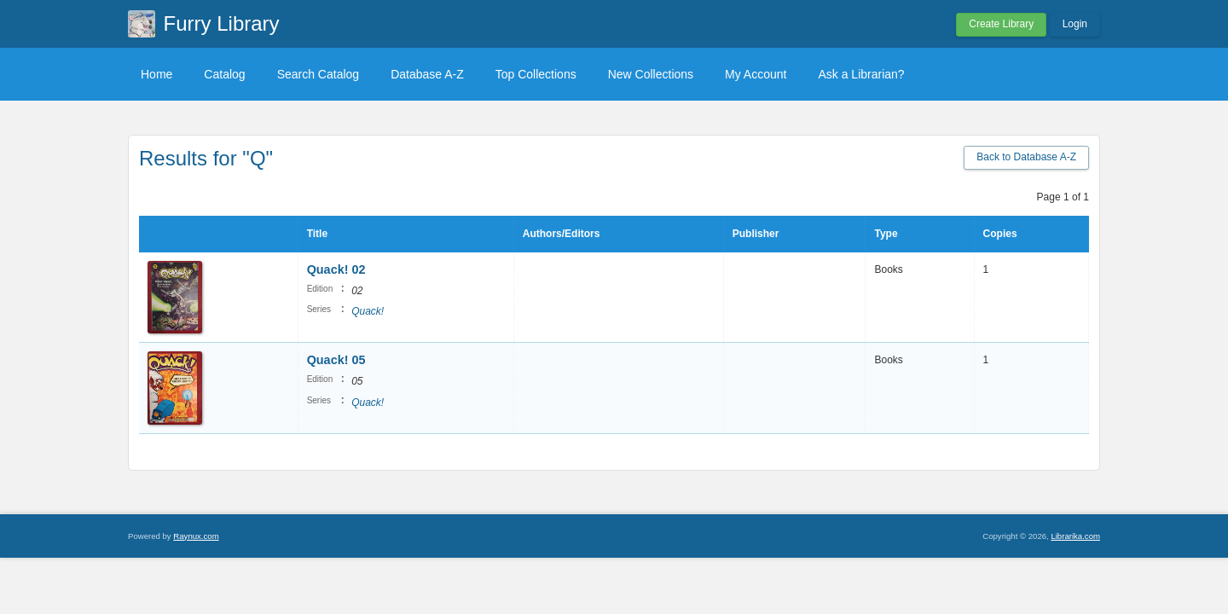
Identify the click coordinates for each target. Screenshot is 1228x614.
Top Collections (535, 74)
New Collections (650, 74)
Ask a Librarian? (861, 74)
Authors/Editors (561, 234)
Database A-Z (427, 74)
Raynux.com (195, 536)
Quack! (367, 311)
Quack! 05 (336, 360)
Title (317, 234)
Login (1075, 24)
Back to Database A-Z (1026, 157)
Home (156, 74)
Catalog (224, 74)
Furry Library (222, 23)
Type (885, 234)
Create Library (1001, 24)
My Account (755, 74)
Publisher (756, 234)
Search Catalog (318, 74)
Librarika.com (1075, 536)
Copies (1000, 234)
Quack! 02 (336, 269)
